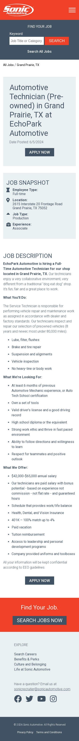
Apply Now (39, 152)
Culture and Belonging (30, 664)
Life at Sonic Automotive (32, 669)
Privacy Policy (25, 732)
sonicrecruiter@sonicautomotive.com (39, 689)
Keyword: (16, 34)
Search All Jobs (39, 51)
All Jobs (8, 65)
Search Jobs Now (39, 620)
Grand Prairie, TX (28, 65)
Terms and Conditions (49, 732)
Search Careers (25, 654)
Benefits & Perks (26, 659)
